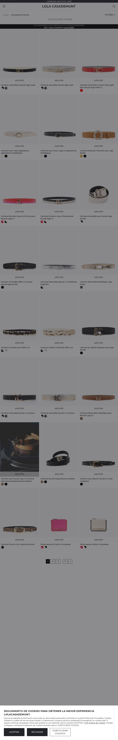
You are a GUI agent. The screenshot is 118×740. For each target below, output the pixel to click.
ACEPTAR (14, 732)
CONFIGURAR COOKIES (60, 732)
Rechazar (37, 732)
